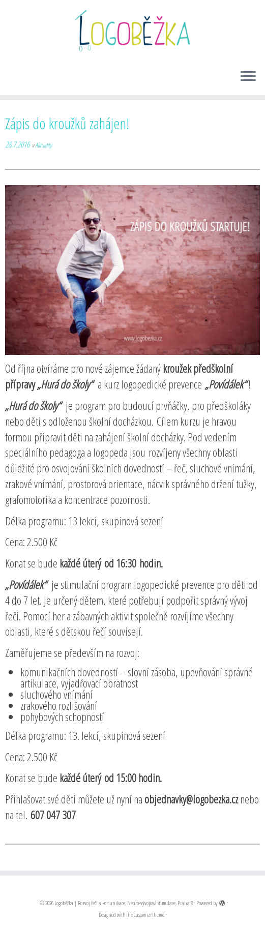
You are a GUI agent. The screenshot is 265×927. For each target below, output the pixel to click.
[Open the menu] (248, 76)
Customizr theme (149, 914)
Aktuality (43, 145)
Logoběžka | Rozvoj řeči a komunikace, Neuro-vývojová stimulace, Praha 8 (123, 903)
